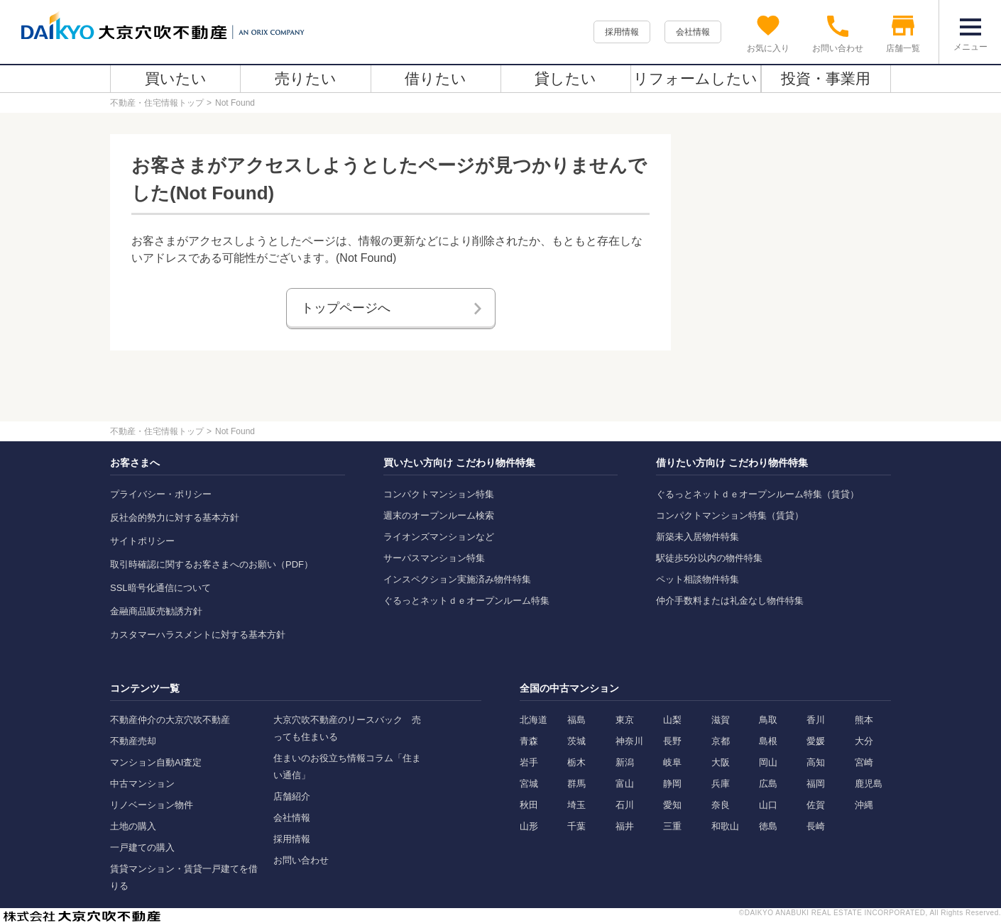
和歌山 (725, 826)
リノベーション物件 (151, 805)
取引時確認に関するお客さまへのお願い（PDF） (211, 564)
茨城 (576, 741)
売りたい (306, 78)
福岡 (815, 783)
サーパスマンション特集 (434, 558)
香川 (815, 719)
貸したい (565, 78)
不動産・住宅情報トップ (157, 103)
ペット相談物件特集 (697, 579)
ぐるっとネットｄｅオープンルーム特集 (466, 600)
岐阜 (672, 762)
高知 (815, 762)
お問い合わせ (301, 860)
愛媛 (815, 741)
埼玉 (576, 805)
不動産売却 (133, 741)
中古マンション (142, 783)
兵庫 (720, 783)
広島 (768, 783)
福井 (625, 826)
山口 (768, 805)
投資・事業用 (825, 78)
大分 (864, 741)
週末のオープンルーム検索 (438, 515)
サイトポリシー (142, 541)
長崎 (815, 826)
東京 (625, 719)
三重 (672, 826)
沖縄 (864, 805)
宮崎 (864, 762)
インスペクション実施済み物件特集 (457, 579)
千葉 (576, 826)
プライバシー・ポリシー (161, 494)
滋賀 (720, 719)
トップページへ (345, 308)
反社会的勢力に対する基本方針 (174, 517)
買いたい (176, 78)
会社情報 (693, 32)
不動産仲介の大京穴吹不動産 (170, 719)
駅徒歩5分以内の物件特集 (709, 558)
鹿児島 (868, 783)
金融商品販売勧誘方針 (156, 611)
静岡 (672, 783)
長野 (672, 741)
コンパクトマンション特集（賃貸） (730, 515)
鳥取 (768, 719)
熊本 (864, 719)
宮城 (529, 783)
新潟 (625, 762)
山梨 (672, 719)
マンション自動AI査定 (156, 762)
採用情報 (622, 32)
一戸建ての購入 (142, 847)
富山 (625, 783)
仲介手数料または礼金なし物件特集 (730, 600)
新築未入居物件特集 (697, 536)
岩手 (529, 762)
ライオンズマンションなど (438, 536)
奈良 (720, 805)
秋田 (529, 805)
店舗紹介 (291, 796)
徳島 (768, 826)
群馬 (576, 783)
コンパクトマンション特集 (438, 494)
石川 (625, 805)
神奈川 (629, 741)
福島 (576, 719)
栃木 (576, 762)
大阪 (720, 762)
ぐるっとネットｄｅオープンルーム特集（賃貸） (757, 494)
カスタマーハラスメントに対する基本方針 (197, 634)
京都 (720, 741)
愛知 (672, 805)
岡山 (768, 762)
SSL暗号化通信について (160, 587)
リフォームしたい (695, 78)
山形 (529, 826)
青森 (529, 741)
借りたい (435, 78)
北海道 (533, 719)
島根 (768, 741)
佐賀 (815, 805)
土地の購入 (133, 826)
